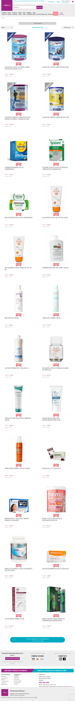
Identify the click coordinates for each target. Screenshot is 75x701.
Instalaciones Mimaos (4, 679)
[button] (73, 2)
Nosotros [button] (51, 2)
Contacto (16, 684)
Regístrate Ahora (12, 658)
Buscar (39, 7)
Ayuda (58, 2)
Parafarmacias (5, 681)
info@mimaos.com (68, 686)
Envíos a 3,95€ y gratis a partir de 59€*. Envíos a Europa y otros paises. (29, 1)
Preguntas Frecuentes (16, 678)
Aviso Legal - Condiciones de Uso (19, 697)
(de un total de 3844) (37, 640)
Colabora (3, 682)
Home (2, 17)
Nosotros (3, 676)
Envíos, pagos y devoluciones (18, 681)
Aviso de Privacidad (6, 697)
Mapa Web (4, 684)
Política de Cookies (32, 697)
